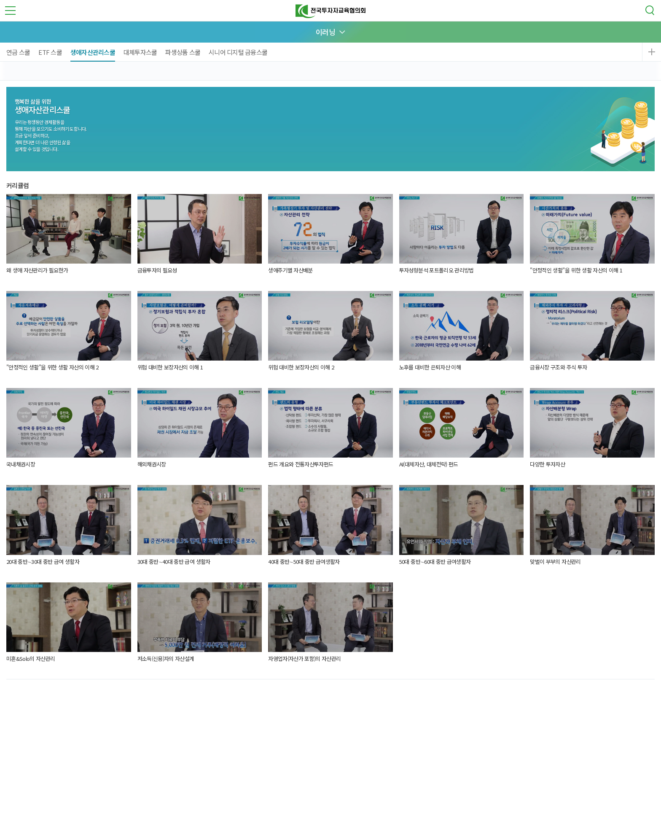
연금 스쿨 (18, 52)
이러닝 (325, 32)
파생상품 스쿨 (182, 52)
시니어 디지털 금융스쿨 (238, 52)
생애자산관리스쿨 (92, 52)
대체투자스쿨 (140, 52)
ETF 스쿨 (50, 52)
